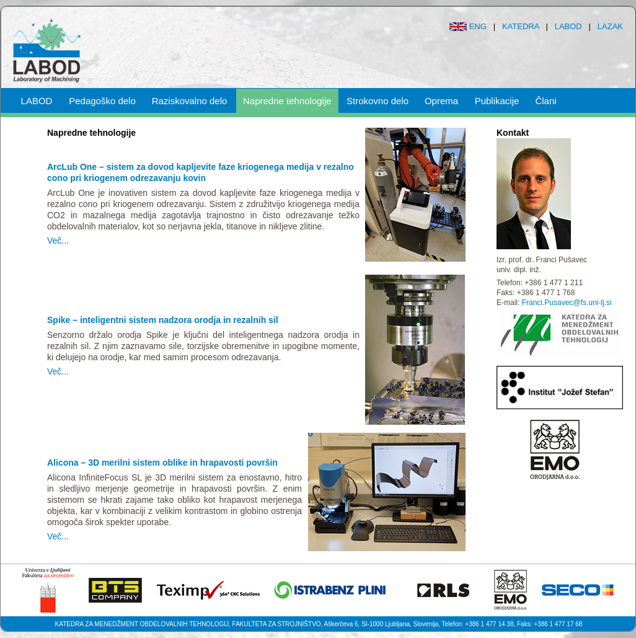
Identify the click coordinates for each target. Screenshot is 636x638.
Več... (58, 371)
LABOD (568, 26)
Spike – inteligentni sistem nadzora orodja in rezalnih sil (162, 320)
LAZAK (610, 26)
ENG (478, 26)
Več (54, 241)
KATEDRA (520, 26)
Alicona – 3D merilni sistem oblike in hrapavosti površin (162, 462)
